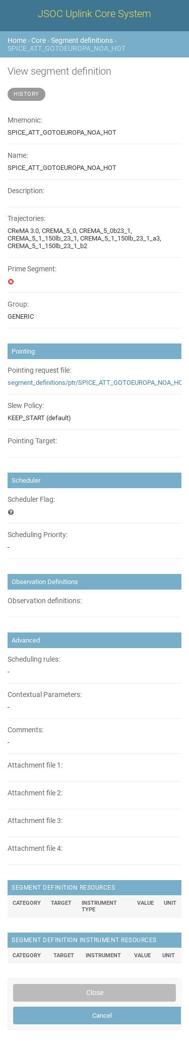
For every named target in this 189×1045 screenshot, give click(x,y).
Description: (26, 191)
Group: (18, 304)
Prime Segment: (32, 269)
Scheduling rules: (34, 659)
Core (38, 40)
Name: (18, 155)
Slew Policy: (26, 406)
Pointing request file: (39, 370)
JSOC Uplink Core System (94, 14)
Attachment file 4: (35, 848)
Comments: (25, 730)
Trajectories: (26, 218)
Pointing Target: (32, 441)
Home (17, 40)
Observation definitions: (45, 601)
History (26, 94)
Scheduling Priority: (38, 535)
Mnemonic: (25, 120)
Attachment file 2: (35, 793)
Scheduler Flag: (31, 499)
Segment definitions (82, 40)
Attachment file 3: (35, 821)
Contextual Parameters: (45, 695)
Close (94, 993)
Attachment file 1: (35, 765)
